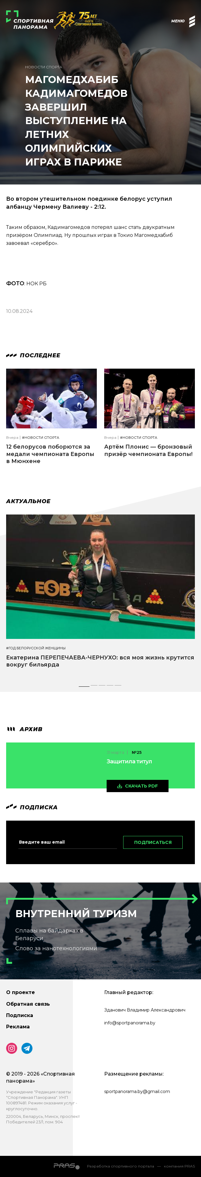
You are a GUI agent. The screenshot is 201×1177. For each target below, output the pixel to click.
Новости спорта (43, 67)
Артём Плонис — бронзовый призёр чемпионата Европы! (148, 450)
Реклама (18, 1027)
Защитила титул (129, 761)
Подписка (19, 1015)
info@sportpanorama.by (129, 1023)
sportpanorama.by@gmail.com (137, 1091)
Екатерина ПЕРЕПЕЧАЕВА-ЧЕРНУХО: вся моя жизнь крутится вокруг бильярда (100, 661)
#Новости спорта (40, 437)
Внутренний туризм (76, 914)
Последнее (33, 355)
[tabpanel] (100, 596)
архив (24, 729)
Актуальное (28, 501)
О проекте (20, 992)
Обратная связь (28, 1004)
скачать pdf (141, 786)
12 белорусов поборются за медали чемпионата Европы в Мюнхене (50, 454)
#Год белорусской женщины (36, 648)
